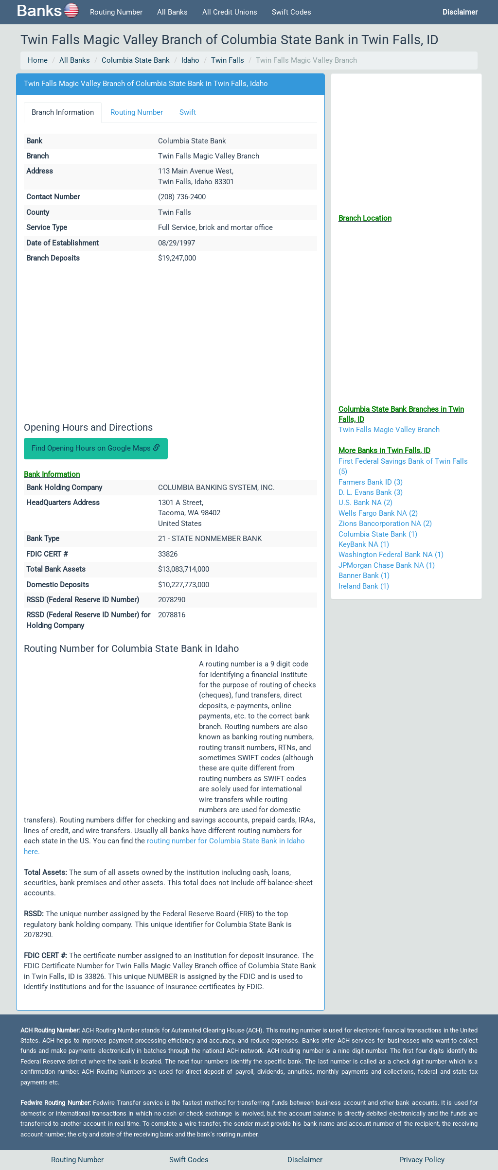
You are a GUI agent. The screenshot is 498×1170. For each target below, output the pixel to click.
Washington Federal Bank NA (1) (391, 554)
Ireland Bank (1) (363, 586)
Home (38, 60)
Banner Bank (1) (364, 575)
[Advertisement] (170, 344)
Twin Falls (227, 60)
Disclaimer (304, 1159)
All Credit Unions (229, 12)
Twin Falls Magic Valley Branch (389, 429)
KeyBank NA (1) (363, 544)
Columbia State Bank (136, 60)
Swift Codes (291, 12)
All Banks (172, 12)
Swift (187, 112)
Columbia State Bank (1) (377, 534)
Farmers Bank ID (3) (370, 482)
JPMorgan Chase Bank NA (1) (386, 565)
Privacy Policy (422, 1159)
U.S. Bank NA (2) (365, 502)
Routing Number (116, 12)
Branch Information (63, 112)
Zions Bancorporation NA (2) (385, 523)
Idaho (190, 60)
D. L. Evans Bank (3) (370, 492)
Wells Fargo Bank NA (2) (378, 513)
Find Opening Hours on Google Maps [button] (96, 448)
